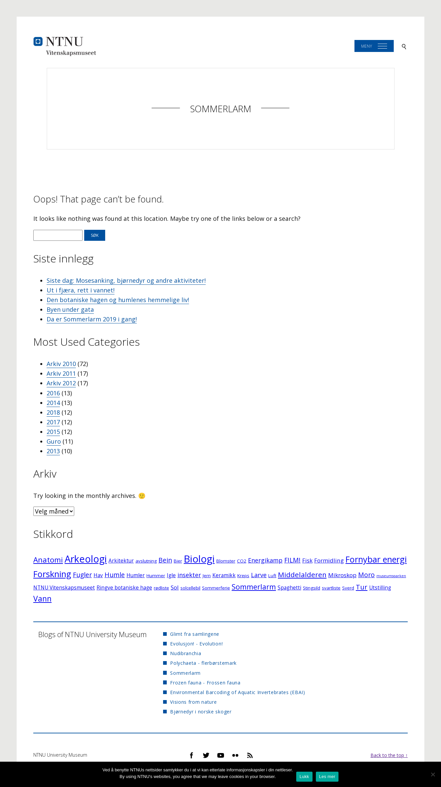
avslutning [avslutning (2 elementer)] (146, 561)
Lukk (304, 776)
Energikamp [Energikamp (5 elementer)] (265, 560)
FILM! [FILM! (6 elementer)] (292, 560)
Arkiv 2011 (61, 373)
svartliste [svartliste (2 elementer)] (331, 588)
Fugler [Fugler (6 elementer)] (82, 574)
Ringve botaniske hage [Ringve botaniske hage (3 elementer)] (124, 587)
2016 (53, 393)
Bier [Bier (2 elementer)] (178, 561)
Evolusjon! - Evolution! (196, 643)
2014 (53, 403)
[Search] (404, 46)
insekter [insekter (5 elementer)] (189, 575)
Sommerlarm (220, 109)
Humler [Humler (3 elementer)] (135, 575)
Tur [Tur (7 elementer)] (361, 587)
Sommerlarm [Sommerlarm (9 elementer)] (254, 586)
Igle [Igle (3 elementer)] (171, 575)
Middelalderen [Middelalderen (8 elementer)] (302, 574)
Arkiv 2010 (61, 364)
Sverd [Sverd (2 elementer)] (348, 588)
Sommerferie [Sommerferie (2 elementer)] (216, 588)
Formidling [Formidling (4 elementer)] (329, 560)
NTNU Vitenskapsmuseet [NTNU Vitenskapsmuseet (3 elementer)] (64, 587)
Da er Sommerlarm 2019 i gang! (92, 319)
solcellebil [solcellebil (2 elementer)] (190, 588)
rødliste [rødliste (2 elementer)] (161, 588)
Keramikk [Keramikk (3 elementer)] (224, 575)
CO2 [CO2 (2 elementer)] (241, 561)
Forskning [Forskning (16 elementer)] (52, 574)
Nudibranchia (185, 653)
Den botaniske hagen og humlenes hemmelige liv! (118, 300)
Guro (54, 441)
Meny (366, 46)
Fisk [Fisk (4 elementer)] (307, 560)
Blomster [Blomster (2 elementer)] (225, 561)
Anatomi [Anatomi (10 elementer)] (48, 560)
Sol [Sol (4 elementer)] (175, 587)
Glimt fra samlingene (194, 634)
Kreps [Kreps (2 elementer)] (243, 576)
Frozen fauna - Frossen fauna (205, 682)
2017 (53, 422)
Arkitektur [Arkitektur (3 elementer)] (121, 560)
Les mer (327, 776)
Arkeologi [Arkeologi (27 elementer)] (86, 558)
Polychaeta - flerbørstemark (203, 663)
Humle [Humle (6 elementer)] (115, 574)
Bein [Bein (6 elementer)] (165, 560)
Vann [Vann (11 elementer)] (42, 598)
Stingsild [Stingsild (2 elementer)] (311, 588)
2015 (53, 432)
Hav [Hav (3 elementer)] (98, 575)
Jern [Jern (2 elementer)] (207, 576)
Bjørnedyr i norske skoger (201, 711)
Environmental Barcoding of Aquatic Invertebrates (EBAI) (237, 692)
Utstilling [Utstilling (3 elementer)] (380, 587)
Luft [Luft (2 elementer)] (272, 576)
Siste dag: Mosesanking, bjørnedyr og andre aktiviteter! (126, 280)
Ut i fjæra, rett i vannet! (80, 290)
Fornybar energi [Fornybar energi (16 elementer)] (376, 559)
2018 (53, 412)
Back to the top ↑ (389, 755)
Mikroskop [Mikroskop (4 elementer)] (342, 575)
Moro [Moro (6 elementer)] (366, 574)
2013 (53, 451)
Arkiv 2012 (61, 383)
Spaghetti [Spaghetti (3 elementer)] (289, 587)
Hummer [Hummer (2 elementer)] (155, 576)
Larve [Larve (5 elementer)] (259, 575)
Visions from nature (193, 702)
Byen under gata (70, 309)
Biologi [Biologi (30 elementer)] (199, 559)
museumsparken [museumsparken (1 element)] (391, 576)
